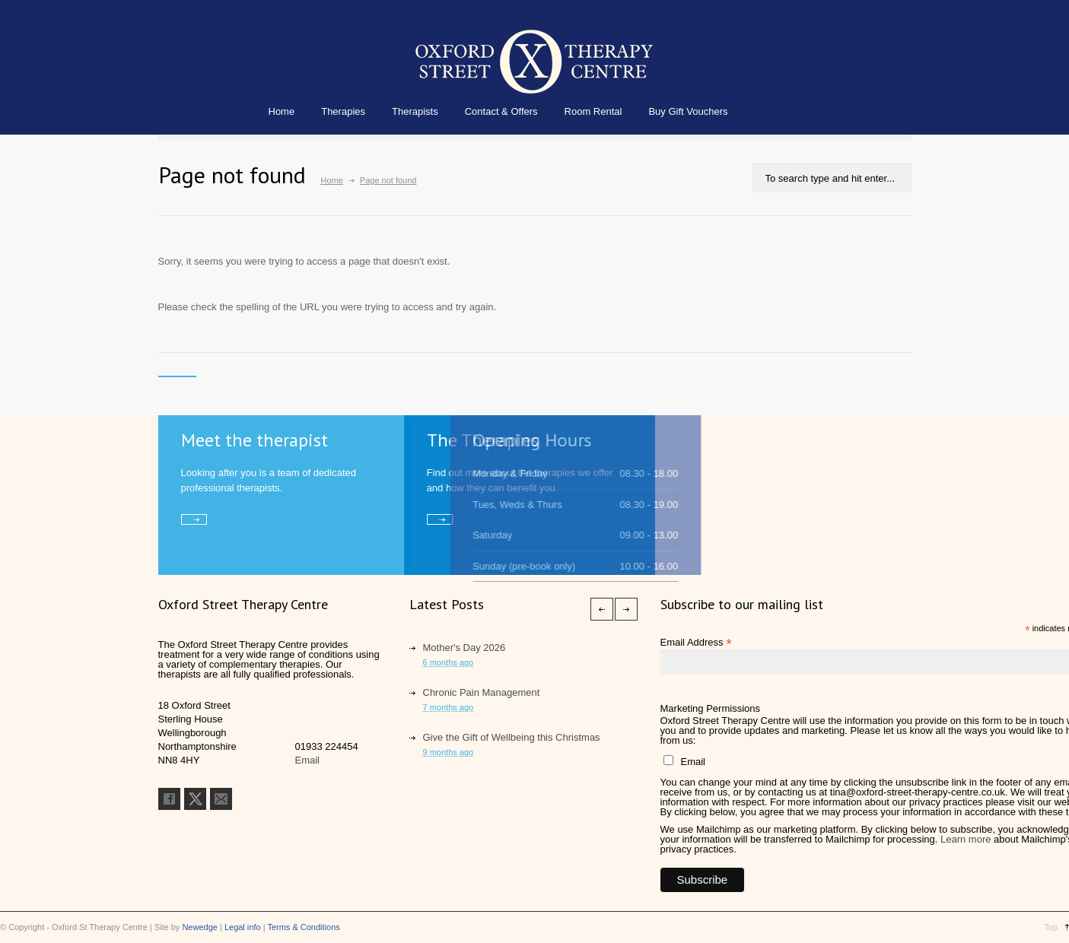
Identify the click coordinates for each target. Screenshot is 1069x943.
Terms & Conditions (303, 927)
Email (307, 760)
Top (1051, 927)
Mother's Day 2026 (464, 647)
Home (282, 111)
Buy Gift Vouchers (687, 111)
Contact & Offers (501, 111)
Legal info (242, 927)
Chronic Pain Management (481, 692)
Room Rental (593, 111)
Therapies (343, 111)
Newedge (199, 927)
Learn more (965, 839)
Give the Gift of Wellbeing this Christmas (511, 737)
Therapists (415, 111)
